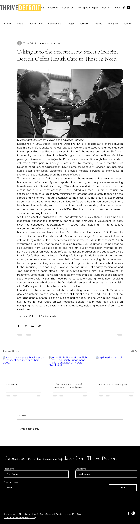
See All (134, 351)
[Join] (123, 487)
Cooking (98, 23)
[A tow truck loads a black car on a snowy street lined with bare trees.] (23, 367)
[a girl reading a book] (116, 367)
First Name (9, 469)
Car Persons (12, 384)
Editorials (128, 23)
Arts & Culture (36, 23)
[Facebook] (124, 7)
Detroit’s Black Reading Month (114, 384)
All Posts (7, 23)
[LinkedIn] (128, 7)
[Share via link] (39, 326)
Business (84, 23)
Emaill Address (11, 482)
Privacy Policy (29, 517)
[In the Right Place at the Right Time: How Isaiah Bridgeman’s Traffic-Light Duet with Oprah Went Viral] (70, 367)
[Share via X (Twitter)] (25, 326)
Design (70, 23)
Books (20, 23)
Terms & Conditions (13, 517)
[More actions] (121, 43)
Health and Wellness (27, 316)
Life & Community (47, 316)
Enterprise (113, 23)
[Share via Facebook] (18, 326)
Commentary (54, 23)
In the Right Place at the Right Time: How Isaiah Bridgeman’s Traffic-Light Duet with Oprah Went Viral (68, 386)
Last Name (80, 469)
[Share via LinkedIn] (32, 326)
